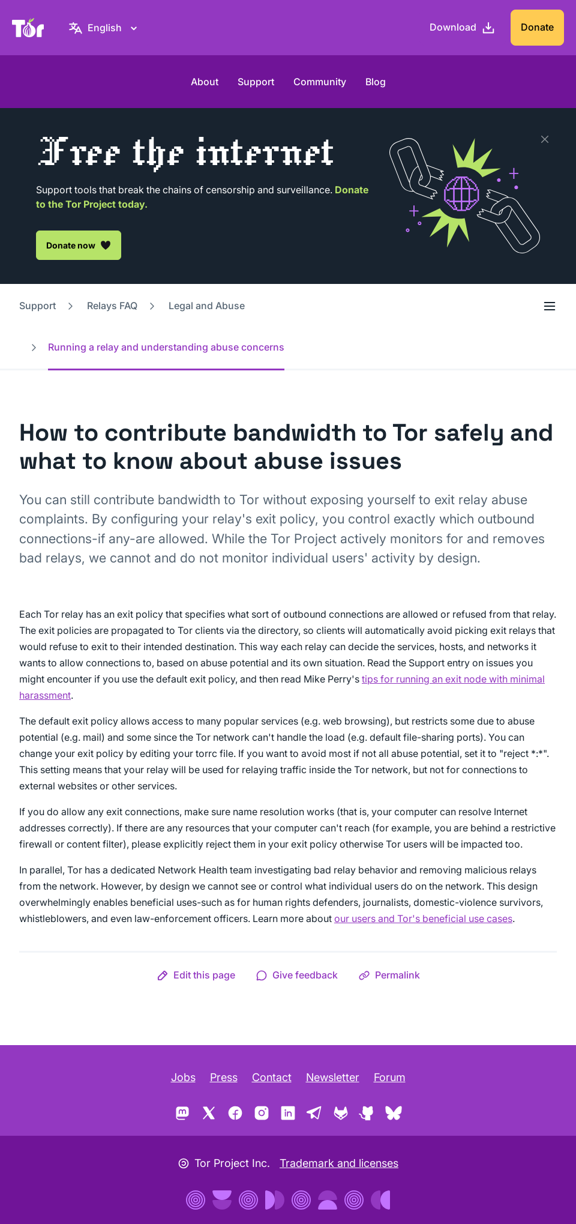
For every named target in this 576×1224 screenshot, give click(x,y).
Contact (272, 1077)
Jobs (183, 1077)
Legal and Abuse (207, 306)
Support (256, 82)
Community (319, 82)
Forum (390, 1077)
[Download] (462, 28)
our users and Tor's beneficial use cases (423, 918)
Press (224, 1077)
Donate (537, 27)
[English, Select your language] (104, 28)
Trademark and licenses (339, 1163)
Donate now (78, 245)
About (204, 82)
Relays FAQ (112, 306)
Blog (375, 82)
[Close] (545, 139)
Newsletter (332, 1077)
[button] (195, 975)
